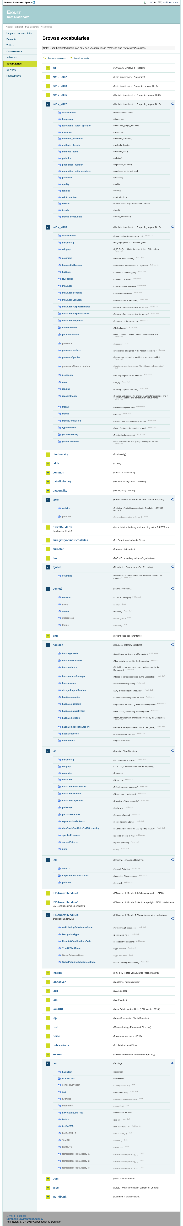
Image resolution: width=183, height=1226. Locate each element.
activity (66, 508)
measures (67, 132)
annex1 (66, 868)
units (64, 849)
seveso (57, 1054)
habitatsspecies (70, 733)
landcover (59, 981)
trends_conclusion (72, 216)
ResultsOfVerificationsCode (76, 941)
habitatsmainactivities (73, 711)
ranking (66, 190)
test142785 (67, 1126)
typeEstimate (69, 427)
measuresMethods (71, 793)
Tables (10, 45)
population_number (72, 164)
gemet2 (57, 588)
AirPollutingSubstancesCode (77, 927)
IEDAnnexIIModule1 (65, 893)
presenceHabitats (71, 350)
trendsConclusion (71, 420)
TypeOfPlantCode (71, 948)
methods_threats (71, 145)
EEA (20, 2)
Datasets (11, 39)
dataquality (60, 490)
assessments (69, 112)
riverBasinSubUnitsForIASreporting (80, 828)
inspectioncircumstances (75, 875)
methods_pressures (72, 138)
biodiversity (60, 454)
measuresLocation (72, 299)
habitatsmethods (71, 718)
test (55, 1063)
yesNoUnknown (70, 441)
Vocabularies (14, 63)
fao (55, 558)
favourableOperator (72, 265)
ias (54, 751)
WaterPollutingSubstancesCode (78, 962)
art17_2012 (60, 104)
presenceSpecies (71, 357)
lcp (55, 1018)
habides (58, 644)
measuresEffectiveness (74, 786)
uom (55, 1178)
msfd (56, 1027)
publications (61, 1045)
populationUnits (70, 334)
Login (149, 2)
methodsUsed (69, 327)
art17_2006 (60, 95)
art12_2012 (60, 77)
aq (54, 67)
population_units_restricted (76, 171)
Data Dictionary (32, 27)
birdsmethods (69, 667)
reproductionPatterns (73, 821)
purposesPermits (71, 814)
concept (66, 597)
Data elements (14, 51)
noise (56, 1036)
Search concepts (81, 58)
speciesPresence (71, 835)
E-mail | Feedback (16, 1215)
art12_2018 (60, 86)
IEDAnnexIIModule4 (65, 915)
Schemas (11, 57)
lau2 (55, 1000)
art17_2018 (60, 227)
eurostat (58, 549)
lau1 (55, 990)
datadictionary (62, 481)
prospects (67, 375)
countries (67, 258)
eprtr (56, 499)
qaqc (64, 382)
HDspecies (67, 279)
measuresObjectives (73, 800)
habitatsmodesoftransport (75, 727)
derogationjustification (74, 690)
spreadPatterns (70, 842)
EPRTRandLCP (62, 527)
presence (67, 177)
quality (65, 184)
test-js (65, 1119)
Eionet (20, 27)
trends (65, 210)
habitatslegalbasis (71, 704)
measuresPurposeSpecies (75, 313)
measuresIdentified (72, 292)
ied (55, 860)
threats (65, 203)
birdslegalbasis (70, 653)
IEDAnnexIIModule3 (65, 902)
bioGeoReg (68, 242)
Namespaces (13, 75)
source (65, 611)
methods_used (70, 151)
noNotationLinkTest (72, 1112)
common (58, 472)
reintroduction (69, 197)
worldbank (59, 1196)
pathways (67, 807)
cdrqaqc (66, 249)
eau (64, 1092)
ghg (55, 635)
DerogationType (70, 934)
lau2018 (58, 1009)
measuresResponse (72, 320)
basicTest (67, 1072)
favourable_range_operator (76, 125)
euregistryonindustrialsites (70, 540)
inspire (57, 972)
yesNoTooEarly (70, 434)
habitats (66, 272)
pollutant (66, 882)
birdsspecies (69, 683)
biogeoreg (67, 119)
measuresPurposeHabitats (76, 306)
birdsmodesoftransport (74, 676)
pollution (66, 158)
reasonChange (69, 396)
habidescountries (71, 697)
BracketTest (68, 1078)
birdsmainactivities (72, 660)
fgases (57, 567)
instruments (68, 740)
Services (11, 69)
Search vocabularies (56, 58)
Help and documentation (19, 33)
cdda (56, 463)
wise (56, 1187)
